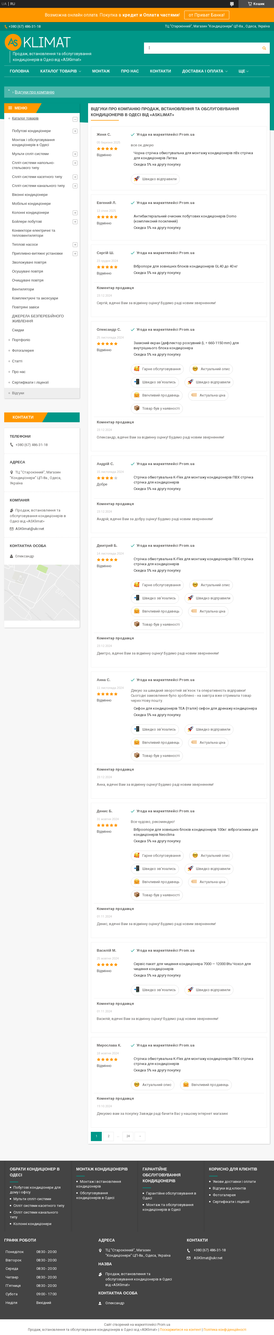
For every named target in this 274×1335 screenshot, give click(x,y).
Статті (17, 361)
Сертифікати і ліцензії (30, 382)
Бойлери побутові (27, 221)
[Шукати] (264, 48)
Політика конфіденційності (225, 1330)
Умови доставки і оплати (234, 1181)
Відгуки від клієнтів (229, 1188)
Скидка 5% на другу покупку (157, 164)
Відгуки (18, 393)
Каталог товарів (58, 71)
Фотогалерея (23, 350)
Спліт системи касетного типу (38, 1205)
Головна (19, 71)
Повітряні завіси (25, 307)
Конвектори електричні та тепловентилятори (33, 233)
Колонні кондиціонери (30, 212)
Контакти (160, 71)
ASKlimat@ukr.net (29, 529)
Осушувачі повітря (27, 271)
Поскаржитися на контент (180, 1330)
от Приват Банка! (207, 15)
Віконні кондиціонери (30, 195)
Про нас (130, 71)
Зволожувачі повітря (29, 262)
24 (128, 1136)
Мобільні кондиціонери (31, 203)
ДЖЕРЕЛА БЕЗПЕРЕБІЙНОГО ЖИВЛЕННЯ (38, 318)
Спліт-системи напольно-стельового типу (33, 165)
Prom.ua (163, 1325)
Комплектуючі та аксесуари (35, 298)
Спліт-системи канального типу (38, 186)
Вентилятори (23, 289)
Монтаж (101, 71)
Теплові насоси (25, 244)
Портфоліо (21, 340)
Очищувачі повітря (28, 280)
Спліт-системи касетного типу (37, 177)
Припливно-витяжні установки (37, 253)
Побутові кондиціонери (31, 131)
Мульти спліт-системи (30, 154)
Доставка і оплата (202, 71)
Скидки (18, 330)
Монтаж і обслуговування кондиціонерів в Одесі (33, 142)
